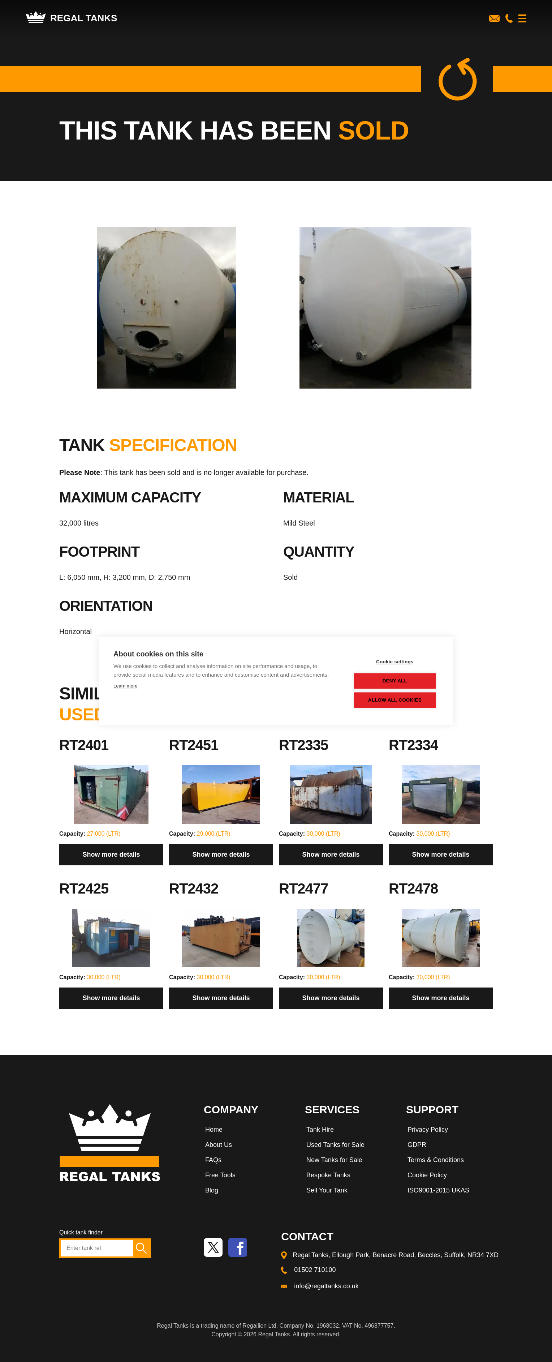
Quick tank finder (81, 1232)
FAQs (213, 1160)
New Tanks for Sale (334, 1160)
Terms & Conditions (435, 1160)
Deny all (395, 681)
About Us (218, 1144)
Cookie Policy (427, 1175)
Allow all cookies (395, 700)
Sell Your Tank (327, 1190)
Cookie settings (395, 662)
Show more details (111, 854)
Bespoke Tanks (328, 1175)
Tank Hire (320, 1129)
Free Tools (220, 1175)
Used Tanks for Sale (335, 1144)
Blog (211, 1190)
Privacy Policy (427, 1129)
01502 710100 (315, 1269)
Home (214, 1129)
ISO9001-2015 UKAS (438, 1190)
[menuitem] (247, 1131)
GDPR (416, 1144)
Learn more (125, 686)
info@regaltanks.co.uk (326, 1286)
